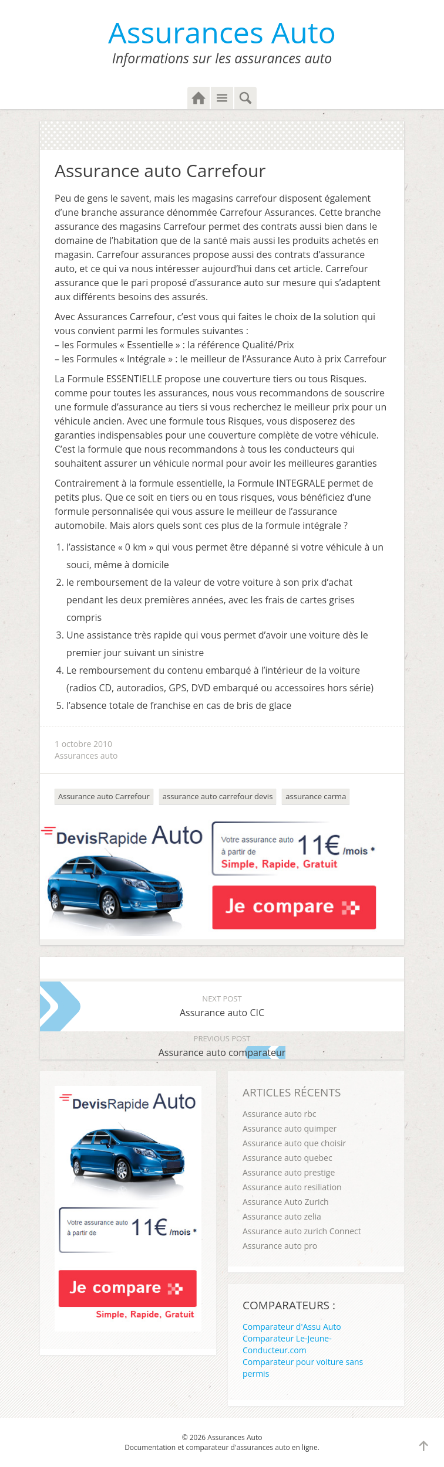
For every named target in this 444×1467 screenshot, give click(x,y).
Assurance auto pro (280, 1245)
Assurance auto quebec (287, 1157)
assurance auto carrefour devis (218, 796)
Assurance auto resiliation (292, 1187)
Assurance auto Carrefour (104, 796)
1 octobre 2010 (83, 743)
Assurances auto (86, 755)
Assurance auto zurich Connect (302, 1231)
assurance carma (315, 796)
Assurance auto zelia (282, 1216)
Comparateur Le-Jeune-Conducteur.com (287, 1344)
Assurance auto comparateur (222, 1045)
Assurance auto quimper (290, 1128)
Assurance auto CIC (222, 1005)
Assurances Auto (222, 32)
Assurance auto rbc (279, 1113)
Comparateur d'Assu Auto (292, 1326)
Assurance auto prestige (289, 1172)
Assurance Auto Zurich (286, 1201)
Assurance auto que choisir (294, 1143)
